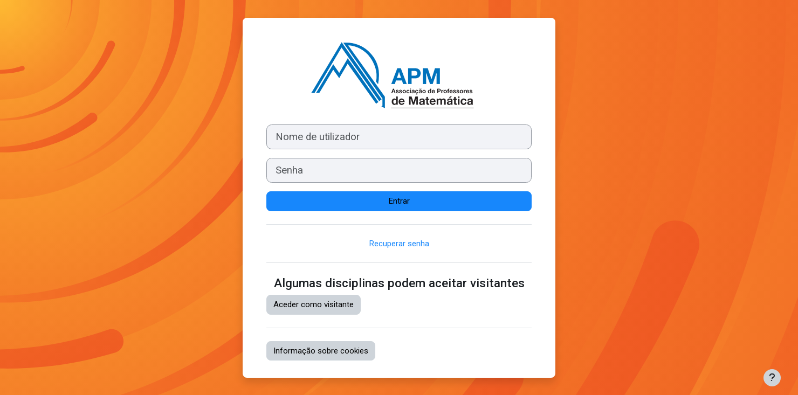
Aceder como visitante (313, 304)
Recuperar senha (399, 243)
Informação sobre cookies (320, 351)
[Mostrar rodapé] (772, 377)
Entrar (399, 201)
